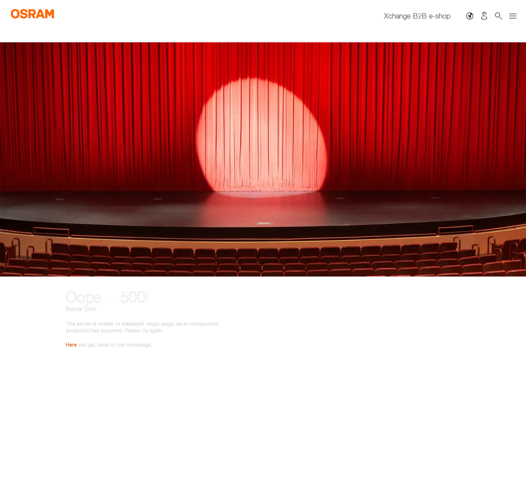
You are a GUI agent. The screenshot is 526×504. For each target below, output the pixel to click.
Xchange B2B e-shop (417, 16)
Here (71, 307)
